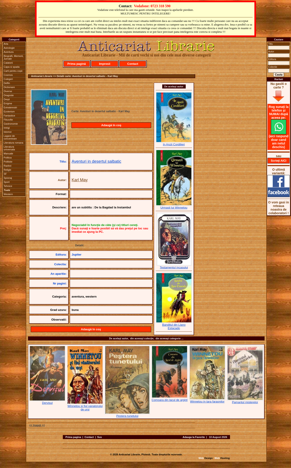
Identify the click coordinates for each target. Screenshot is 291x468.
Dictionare (9, 87)
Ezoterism (9, 111)
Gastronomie (11, 123)
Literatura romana (13, 142)
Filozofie (8, 119)
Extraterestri (10, 107)
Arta (6, 43)
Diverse (8, 91)
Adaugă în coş (111, 125)
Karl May (80, 180)
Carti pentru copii (13, 71)
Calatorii (8, 62)
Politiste (8, 161)
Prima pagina (73, 437)
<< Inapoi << (37, 425)
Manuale (8, 153)
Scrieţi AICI (278, 160)
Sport (6, 182)
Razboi (7, 165)
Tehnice (8, 186)
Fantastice (9, 115)
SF (5, 173)
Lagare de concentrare (10, 137)
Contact (132, 63)
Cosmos (8, 75)
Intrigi (7, 127)
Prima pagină (76, 63)
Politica (8, 157)
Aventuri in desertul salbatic (96, 161)
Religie (7, 169)
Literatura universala (9, 148)
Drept (7, 99)
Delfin (7, 83)
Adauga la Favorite (194, 437)
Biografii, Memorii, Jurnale (13, 57)
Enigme (8, 103)
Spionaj (8, 178)
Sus (99, 437)
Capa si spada (11, 66)
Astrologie (9, 48)
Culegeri (8, 79)
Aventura (9, 52)
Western (8, 194)
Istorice (8, 131)
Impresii (104, 63)
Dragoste (9, 95)
